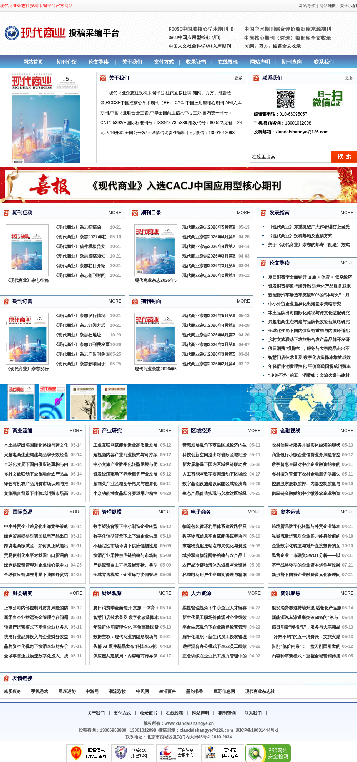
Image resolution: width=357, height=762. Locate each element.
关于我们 (348, 5)
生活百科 (167, 691)
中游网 (92, 691)
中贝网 (142, 691)
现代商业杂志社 (260, 691)
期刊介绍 (67, 62)
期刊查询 (292, 62)
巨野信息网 (224, 691)
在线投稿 (228, 62)
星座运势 (67, 691)
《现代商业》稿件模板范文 (79, 246)
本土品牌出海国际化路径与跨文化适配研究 (309, 312)
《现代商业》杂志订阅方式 (79, 325)
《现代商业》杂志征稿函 (77, 227)
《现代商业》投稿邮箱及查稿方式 (300, 235)
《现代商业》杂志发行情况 (79, 315)
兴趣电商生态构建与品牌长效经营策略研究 (309, 321)
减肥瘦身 (12, 691)
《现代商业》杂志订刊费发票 (82, 344)
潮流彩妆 (117, 691)
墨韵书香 (194, 691)
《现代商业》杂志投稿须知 (79, 256)
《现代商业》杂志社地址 (77, 334)
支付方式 (164, 62)
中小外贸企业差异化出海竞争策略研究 (304, 303)
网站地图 (327, 5)
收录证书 (196, 62)
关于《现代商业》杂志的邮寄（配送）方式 (309, 244)
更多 (238, 77)
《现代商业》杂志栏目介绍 (79, 265)
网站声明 (260, 62)
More (115, 212)
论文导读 (99, 62)
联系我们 (324, 62)
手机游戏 (39, 691)
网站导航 (307, 5)
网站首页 (33, 62)
